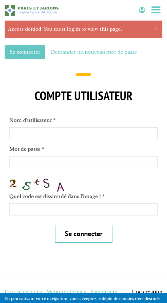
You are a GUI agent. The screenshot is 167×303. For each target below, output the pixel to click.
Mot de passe (26, 149)
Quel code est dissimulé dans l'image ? (56, 196)
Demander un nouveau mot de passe (94, 52)
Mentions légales (66, 292)
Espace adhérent (142, 10)
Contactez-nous (23, 292)
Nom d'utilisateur (32, 120)
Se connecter (27, 54)
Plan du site (103, 292)
